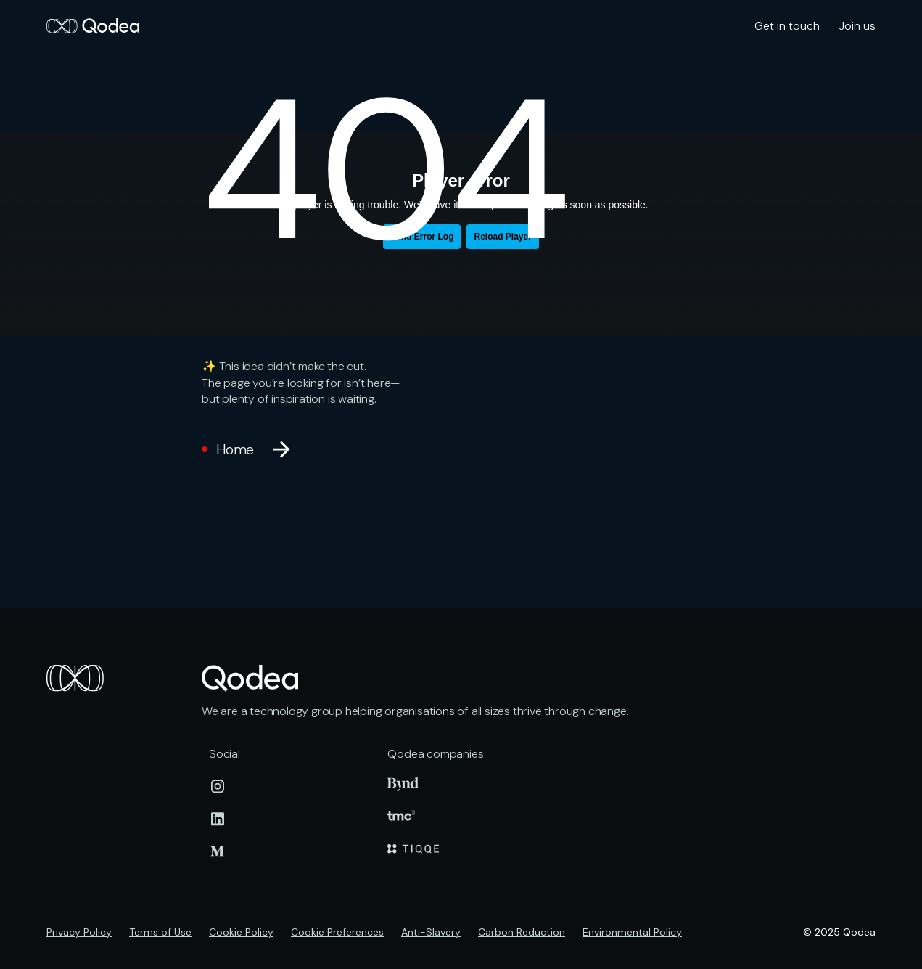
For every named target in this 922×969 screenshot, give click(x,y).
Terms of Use (160, 932)
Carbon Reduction (521, 932)
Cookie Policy (241, 932)
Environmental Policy (632, 932)
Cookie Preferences (337, 932)
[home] (92, 26)
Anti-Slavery (431, 932)
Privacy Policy (79, 932)
